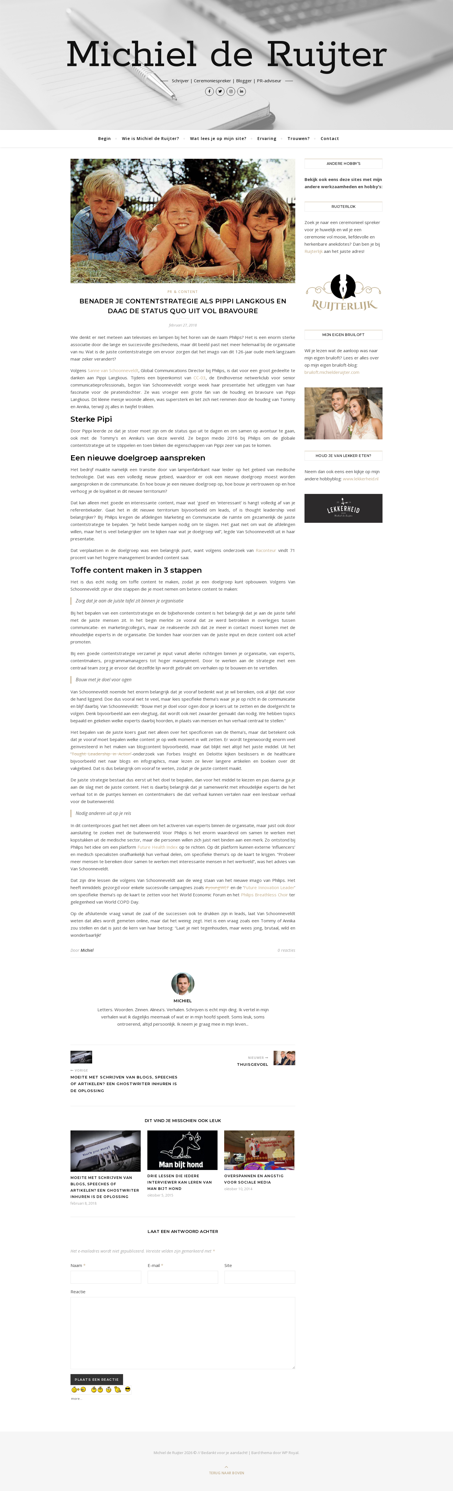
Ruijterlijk (314, 251)
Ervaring (266, 138)
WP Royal (290, 1452)
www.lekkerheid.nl (360, 479)
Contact (330, 138)
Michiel (87, 950)
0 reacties (286, 950)
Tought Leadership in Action (101, 754)
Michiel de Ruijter (226, 55)
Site (228, 1265)
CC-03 (200, 377)
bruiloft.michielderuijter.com (332, 372)
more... (76, 1397)
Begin (104, 138)
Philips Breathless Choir (264, 894)
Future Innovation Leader (269, 887)
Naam (78, 1265)
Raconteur (266, 550)
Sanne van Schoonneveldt (113, 370)
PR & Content (183, 291)
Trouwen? (298, 138)
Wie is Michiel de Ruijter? (150, 138)
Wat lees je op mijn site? (218, 138)
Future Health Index (158, 847)
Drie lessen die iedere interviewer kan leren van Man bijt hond (179, 1182)
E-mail (155, 1265)
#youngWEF (217, 887)
